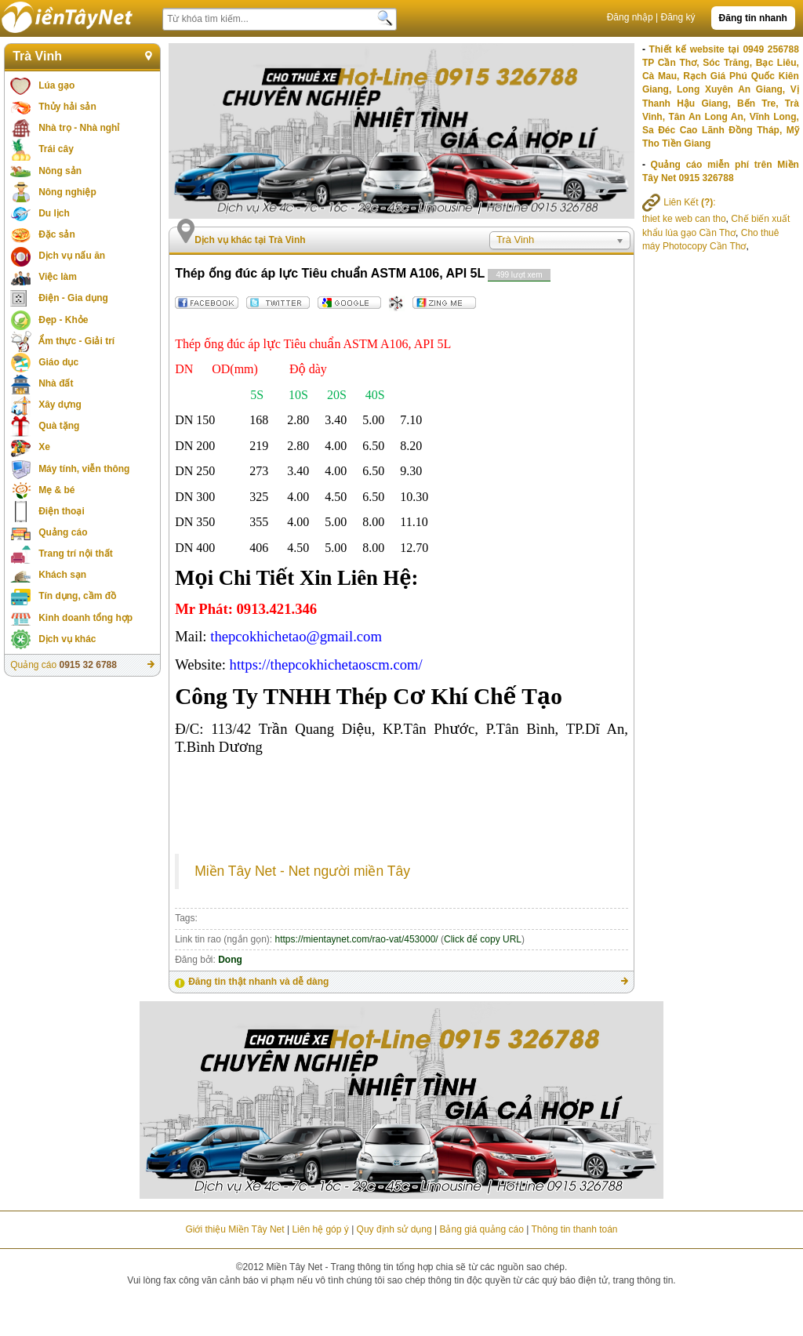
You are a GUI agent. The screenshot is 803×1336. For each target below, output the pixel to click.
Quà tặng (58, 425)
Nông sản (60, 170)
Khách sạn (62, 574)
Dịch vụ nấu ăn (71, 255)
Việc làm (57, 276)
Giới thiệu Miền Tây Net (234, 1229)
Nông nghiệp (67, 192)
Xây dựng (60, 404)
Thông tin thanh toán (574, 1229)
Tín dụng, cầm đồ (77, 595)
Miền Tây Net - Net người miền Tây (302, 871)
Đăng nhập (630, 17)
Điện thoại (61, 511)
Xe (44, 446)
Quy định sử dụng (394, 1229)
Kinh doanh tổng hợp (85, 617)
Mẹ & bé (56, 490)
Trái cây (56, 148)
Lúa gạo (56, 85)
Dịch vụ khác (67, 639)
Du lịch (54, 213)
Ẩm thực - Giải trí (76, 341)
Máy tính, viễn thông (83, 468)
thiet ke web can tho (684, 218)
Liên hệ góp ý (320, 1229)
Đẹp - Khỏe (63, 319)
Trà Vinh (37, 56)
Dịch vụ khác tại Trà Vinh (250, 239)
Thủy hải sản (67, 106)
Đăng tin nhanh (753, 18)
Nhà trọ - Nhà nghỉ (78, 127)
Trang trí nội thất (75, 553)
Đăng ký (678, 17)
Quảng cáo (62, 532)
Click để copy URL (482, 939)
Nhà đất (55, 383)
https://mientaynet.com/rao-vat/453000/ (356, 939)
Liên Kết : (679, 202)
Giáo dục (58, 362)
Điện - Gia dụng (73, 297)
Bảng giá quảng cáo (481, 1229)
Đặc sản (56, 234)
